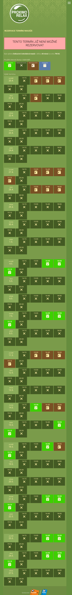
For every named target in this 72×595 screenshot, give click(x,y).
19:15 (9, 271)
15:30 (36, 407)
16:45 (47, 263)
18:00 (59, 263)
